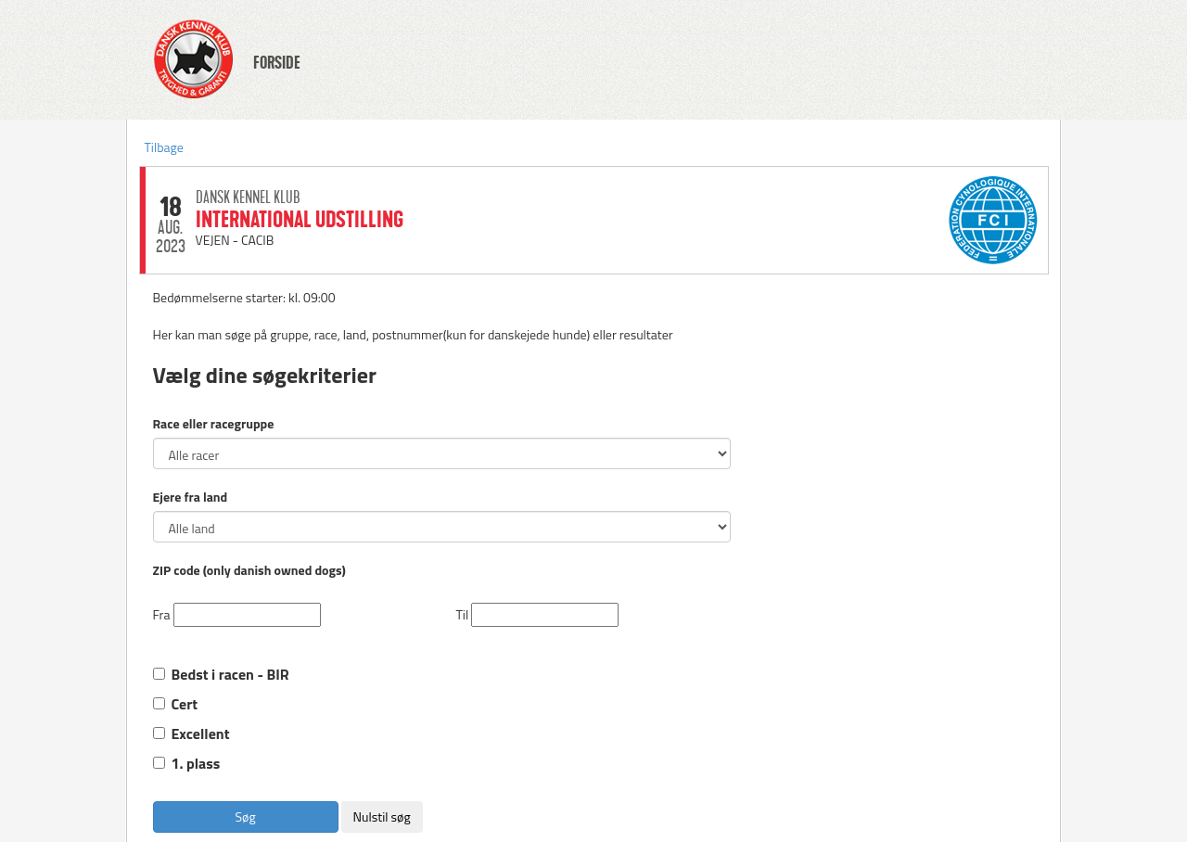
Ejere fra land (190, 497)
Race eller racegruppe (213, 424)
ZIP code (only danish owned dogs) (249, 570)
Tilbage (164, 147)
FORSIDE (276, 63)
